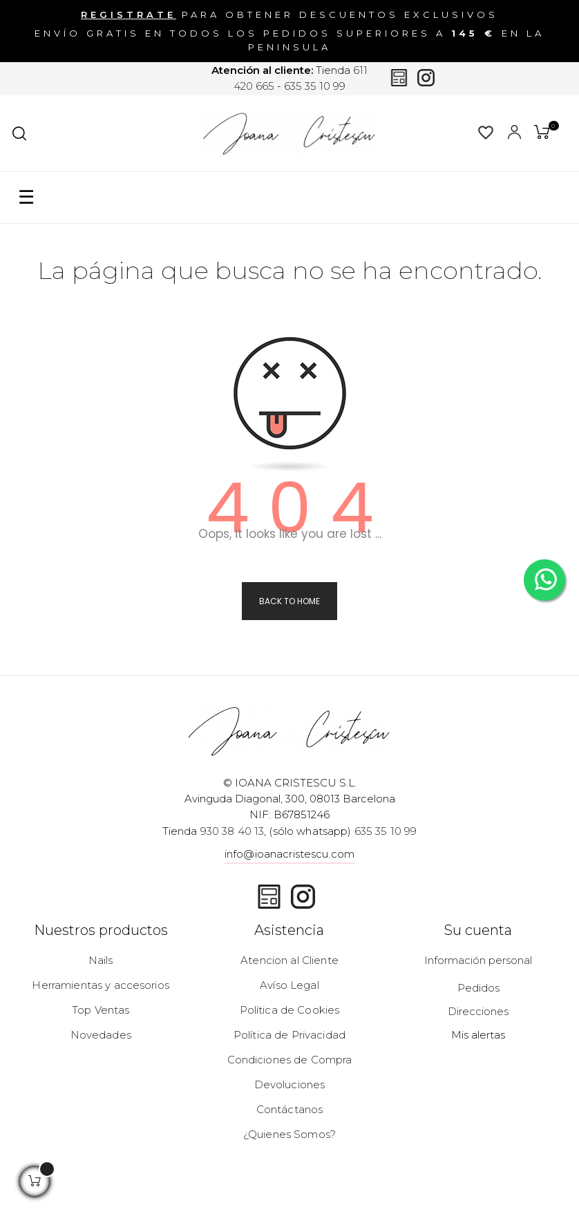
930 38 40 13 (232, 831)
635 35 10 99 (314, 86)
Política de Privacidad (289, 1034)
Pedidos (478, 987)
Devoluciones (289, 1084)
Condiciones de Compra (289, 1059)
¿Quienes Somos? (289, 1134)
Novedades (100, 1034)
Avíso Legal (289, 985)
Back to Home (289, 601)
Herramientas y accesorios (100, 985)
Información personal (478, 960)
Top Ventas (100, 1009)
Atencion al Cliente (289, 960)
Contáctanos (289, 1109)
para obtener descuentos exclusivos (289, 14)
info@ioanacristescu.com (289, 853)
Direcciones (478, 1011)
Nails (100, 960)
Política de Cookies (290, 1009)
